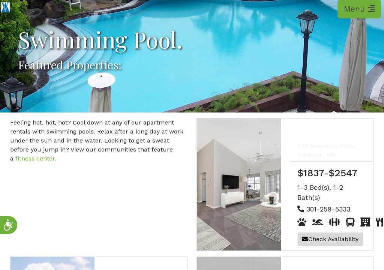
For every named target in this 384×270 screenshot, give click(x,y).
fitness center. (35, 158)
